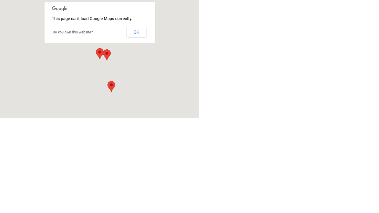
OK (136, 32)
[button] (100, 53)
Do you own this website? (73, 32)
